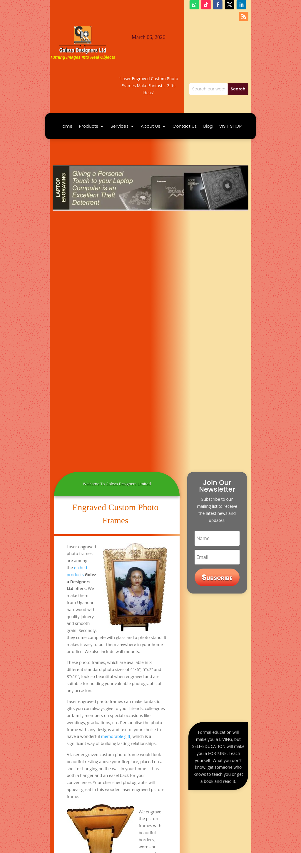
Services (119, 126)
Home (65, 126)
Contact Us (185, 126)
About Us (150, 126)
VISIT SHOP (230, 126)
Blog (208, 126)
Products (88, 126)
